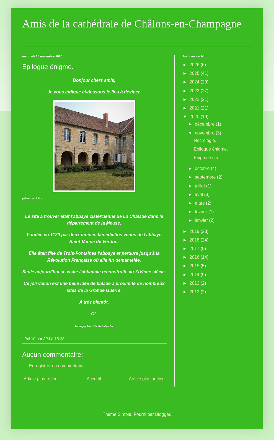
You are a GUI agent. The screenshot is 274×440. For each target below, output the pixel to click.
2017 (195, 248)
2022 (195, 99)
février (201, 211)
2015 (195, 265)
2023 (195, 90)
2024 (195, 82)
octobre (203, 168)
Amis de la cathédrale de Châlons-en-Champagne (131, 23)
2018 (195, 240)
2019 (195, 231)
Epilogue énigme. (211, 149)
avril (199, 194)
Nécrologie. (205, 140)
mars (200, 203)
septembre (206, 177)
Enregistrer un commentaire (56, 365)
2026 (195, 64)
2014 (195, 274)
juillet (200, 186)
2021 (195, 108)
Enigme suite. (207, 157)
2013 (195, 283)
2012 (195, 291)
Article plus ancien (147, 379)
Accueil (94, 379)
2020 (195, 116)
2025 (195, 73)
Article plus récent (41, 379)
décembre (205, 124)
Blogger (162, 414)
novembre (205, 133)
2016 (195, 257)
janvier (202, 220)
